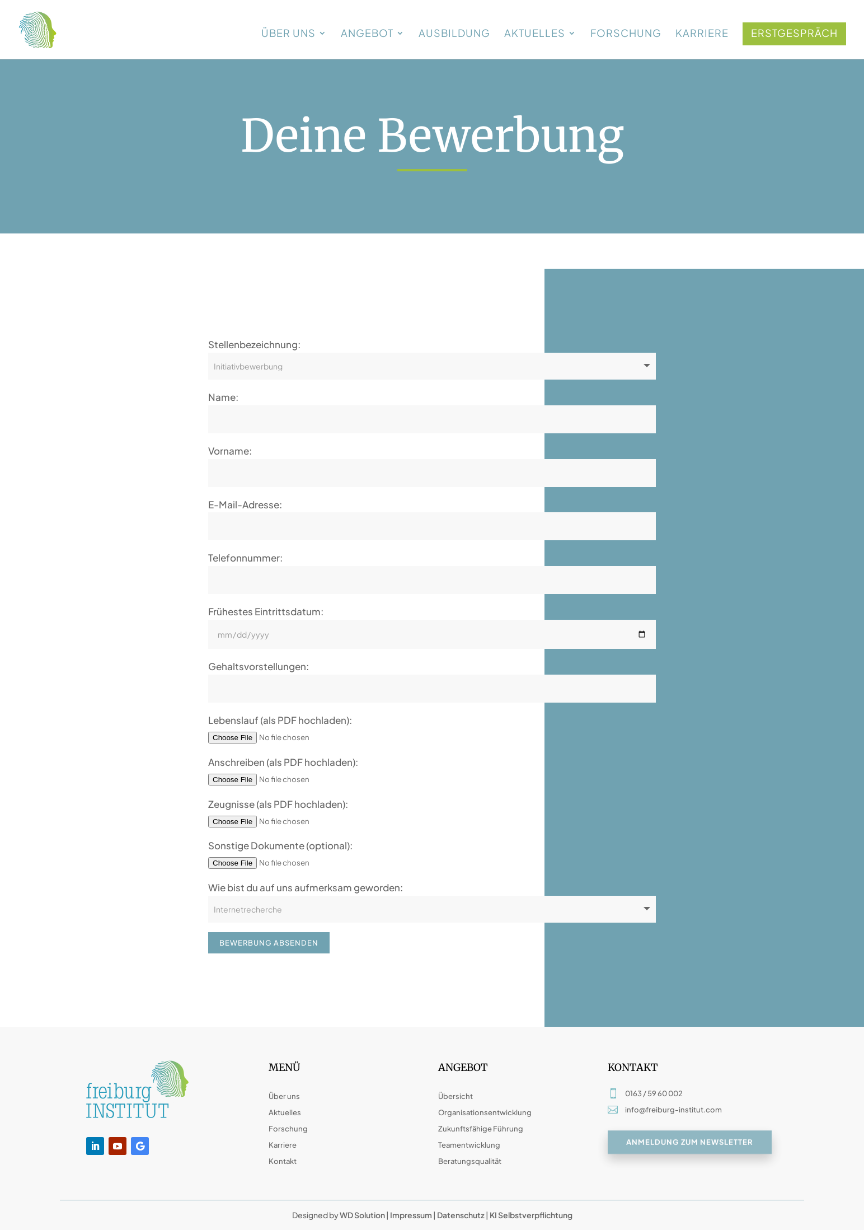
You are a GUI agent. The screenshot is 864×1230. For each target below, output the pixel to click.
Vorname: (230, 451)
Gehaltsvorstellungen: (258, 666)
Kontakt (283, 1161)
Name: (223, 397)
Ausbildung (454, 34)
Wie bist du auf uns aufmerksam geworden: (305, 887)
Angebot (367, 34)
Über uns (288, 34)
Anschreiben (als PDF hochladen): (283, 762)
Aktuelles (534, 34)
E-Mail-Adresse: (245, 504)
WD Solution (362, 1215)
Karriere (702, 34)
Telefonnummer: (245, 557)
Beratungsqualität (469, 1161)
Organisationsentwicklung (485, 1112)
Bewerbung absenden (268, 942)
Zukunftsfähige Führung (480, 1128)
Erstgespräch (794, 32)
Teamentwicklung (469, 1144)
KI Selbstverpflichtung (530, 1215)
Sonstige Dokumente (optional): (280, 845)
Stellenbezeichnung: (254, 344)
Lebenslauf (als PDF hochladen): (280, 720)
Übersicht (455, 1096)
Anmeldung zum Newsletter (689, 1144)
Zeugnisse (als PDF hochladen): (278, 804)
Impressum (411, 1215)
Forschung (625, 34)
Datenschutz (461, 1215)
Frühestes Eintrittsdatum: (265, 611)
